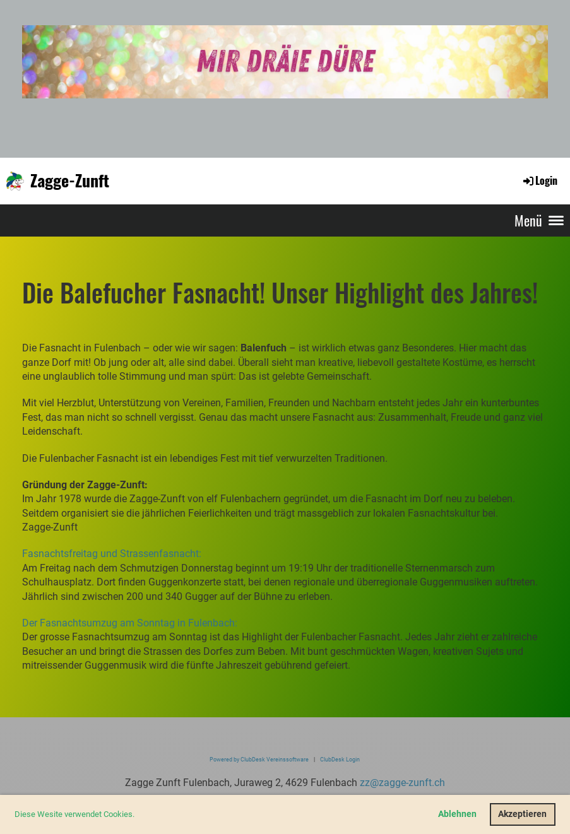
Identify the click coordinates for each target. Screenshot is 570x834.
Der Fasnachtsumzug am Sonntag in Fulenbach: (129, 623)
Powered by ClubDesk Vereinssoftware (259, 759)
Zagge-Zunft (69, 180)
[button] (138, 815)
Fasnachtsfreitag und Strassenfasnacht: (111, 554)
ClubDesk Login (340, 759)
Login (539, 180)
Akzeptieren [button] (522, 814)
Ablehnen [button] (457, 814)
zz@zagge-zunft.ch (402, 783)
